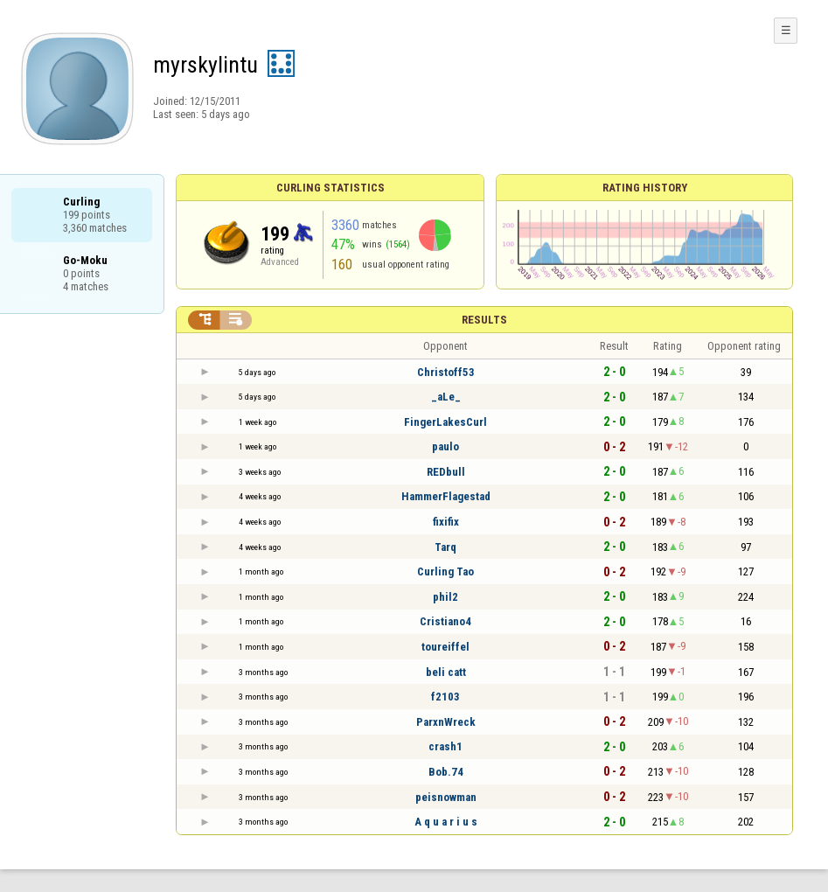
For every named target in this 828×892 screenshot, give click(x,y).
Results (484, 319)
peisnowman (446, 797)
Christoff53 (446, 372)
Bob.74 (445, 771)
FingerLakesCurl (445, 422)
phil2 (445, 596)
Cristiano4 (445, 621)
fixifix (446, 521)
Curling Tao (445, 571)
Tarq (445, 547)
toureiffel (445, 646)
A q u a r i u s (445, 821)
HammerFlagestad (446, 496)
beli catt (446, 672)
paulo (445, 446)
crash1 (445, 746)
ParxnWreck (446, 721)
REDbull (446, 471)
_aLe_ (446, 396)
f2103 (445, 696)
